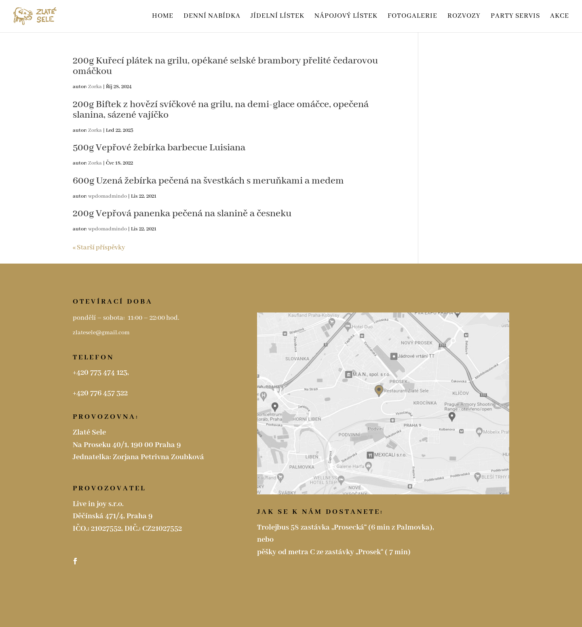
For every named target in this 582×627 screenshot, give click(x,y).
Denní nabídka (211, 16)
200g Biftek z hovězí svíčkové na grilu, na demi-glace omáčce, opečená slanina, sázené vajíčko (221, 109)
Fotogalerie (412, 16)
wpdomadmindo (107, 196)
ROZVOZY (464, 16)
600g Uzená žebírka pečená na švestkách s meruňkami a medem (208, 181)
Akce (559, 16)
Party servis (515, 16)
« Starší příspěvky (99, 247)
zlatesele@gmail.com (102, 332)
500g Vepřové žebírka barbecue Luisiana (159, 147)
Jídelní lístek (277, 16)
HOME (162, 16)
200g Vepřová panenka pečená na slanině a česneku (182, 213)
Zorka (95, 86)
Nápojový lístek (345, 16)
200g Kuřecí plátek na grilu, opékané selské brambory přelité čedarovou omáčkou (225, 66)
